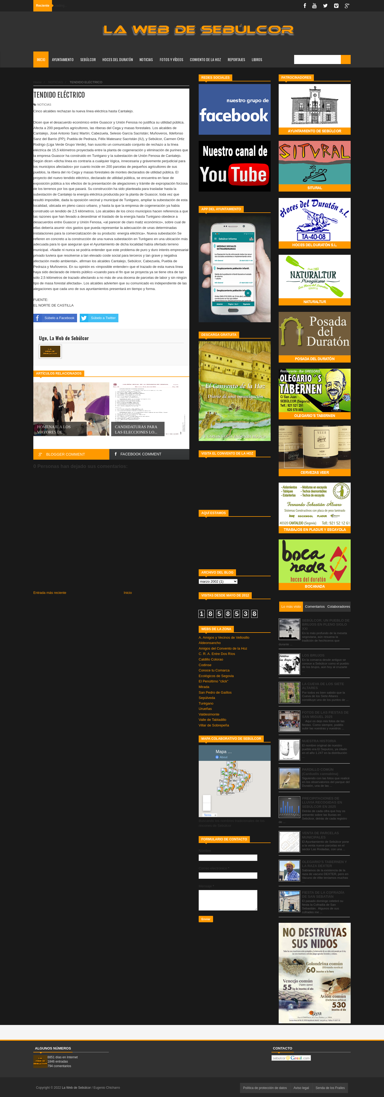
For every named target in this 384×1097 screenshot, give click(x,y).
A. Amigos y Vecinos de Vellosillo (224, 637)
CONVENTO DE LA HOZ (205, 59)
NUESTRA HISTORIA (319, 741)
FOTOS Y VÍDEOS (171, 59)
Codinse (205, 665)
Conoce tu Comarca (214, 670)
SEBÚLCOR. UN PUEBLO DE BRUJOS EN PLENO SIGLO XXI (326, 624)
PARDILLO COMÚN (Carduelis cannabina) (320, 772)
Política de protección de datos (265, 1088)
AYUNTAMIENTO (63, 59)
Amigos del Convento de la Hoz (223, 648)
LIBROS (257, 59)
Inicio (41, 59)
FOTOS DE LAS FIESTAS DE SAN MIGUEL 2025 (325, 714)
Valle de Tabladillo (212, 720)
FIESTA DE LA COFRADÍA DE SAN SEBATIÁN (323, 895)
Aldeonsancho (210, 643)
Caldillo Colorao (211, 659)
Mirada (204, 687)
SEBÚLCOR (88, 59)
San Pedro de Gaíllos (215, 692)
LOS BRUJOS (313, 655)
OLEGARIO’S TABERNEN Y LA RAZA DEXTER (324, 864)
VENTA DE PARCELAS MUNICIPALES (320, 835)
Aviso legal (301, 1088)
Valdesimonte (209, 714)
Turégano (206, 703)
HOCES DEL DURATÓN (117, 59)
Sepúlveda (207, 698)
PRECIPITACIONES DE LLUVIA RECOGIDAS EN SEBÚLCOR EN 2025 (322, 802)
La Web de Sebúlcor (77, 1088)
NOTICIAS (146, 59)
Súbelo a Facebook (53, 318)
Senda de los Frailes (330, 1088)
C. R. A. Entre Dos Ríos (217, 654)
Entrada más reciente (49, 593)
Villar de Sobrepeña (214, 725)
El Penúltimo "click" (213, 681)
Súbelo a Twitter (98, 318)
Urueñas (205, 709)
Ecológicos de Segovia (216, 676)
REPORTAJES (236, 59)
